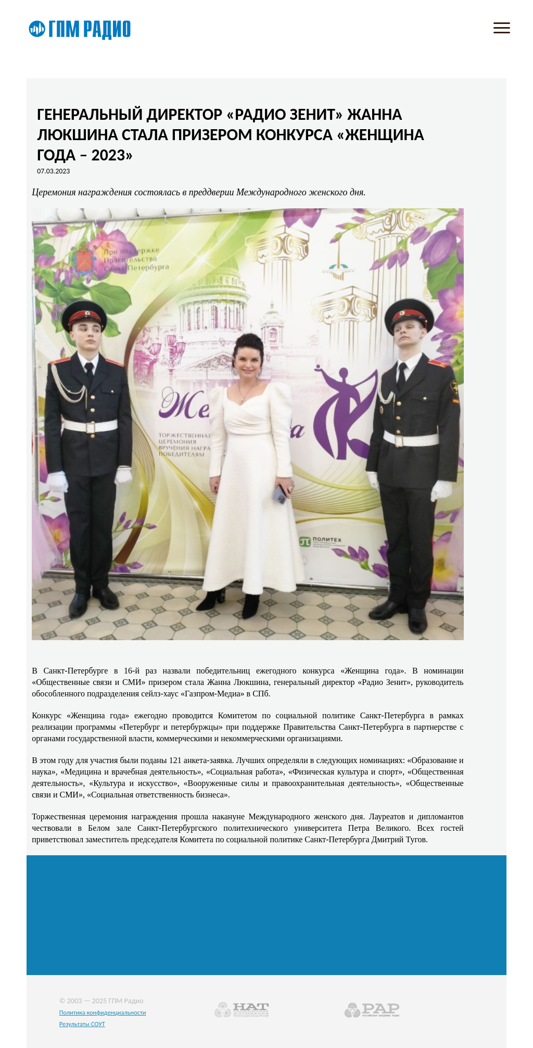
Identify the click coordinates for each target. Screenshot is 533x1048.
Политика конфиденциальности (102, 1012)
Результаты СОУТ (82, 1024)
